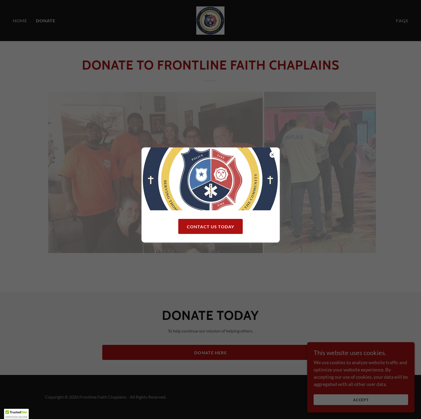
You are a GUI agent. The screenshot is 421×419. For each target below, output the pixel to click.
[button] (16, 414)
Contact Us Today (210, 226)
